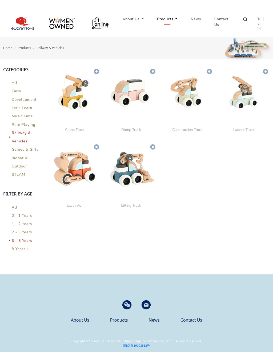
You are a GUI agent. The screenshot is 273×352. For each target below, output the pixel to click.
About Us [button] (131, 19)
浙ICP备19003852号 (136, 345)
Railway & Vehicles (50, 48)
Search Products (245, 19)
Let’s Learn (22, 107)
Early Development (24, 95)
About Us (80, 320)
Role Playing (23, 124)
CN (258, 29)
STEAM (18, 174)
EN (258, 19)
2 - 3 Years (22, 232)
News (196, 19)
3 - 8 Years (22, 240)
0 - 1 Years (22, 215)
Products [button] (165, 19)
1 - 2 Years (22, 223)
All (14, 82)
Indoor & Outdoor (20, 162)
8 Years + (20, 248)
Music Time (22, 116)
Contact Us (221, 22)
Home (7, 48)
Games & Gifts (25, 149)
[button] (146, 304)
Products (24, 48)
